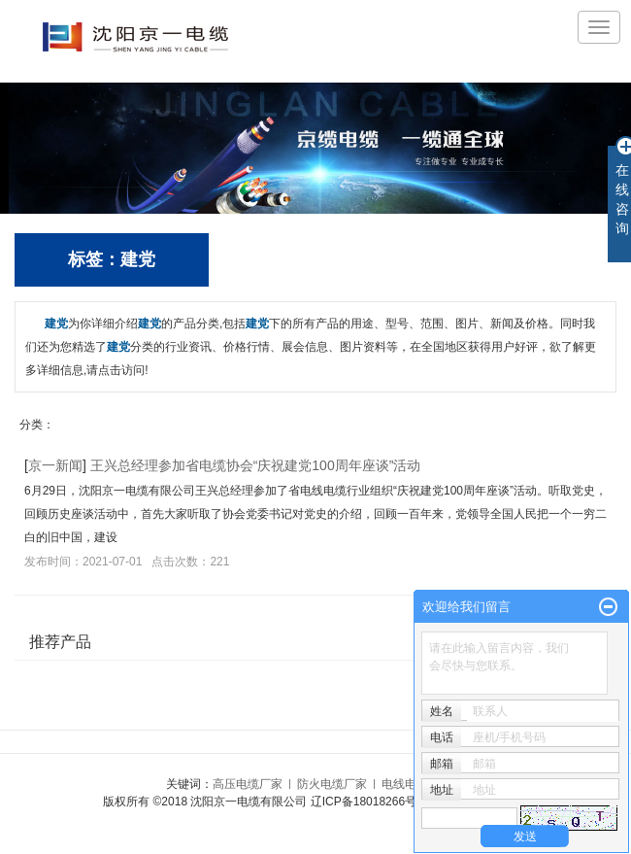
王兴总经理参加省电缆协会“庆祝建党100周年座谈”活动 (255, 465)
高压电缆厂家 (247, 784)
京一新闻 (55, 465)
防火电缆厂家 (332, 784)
